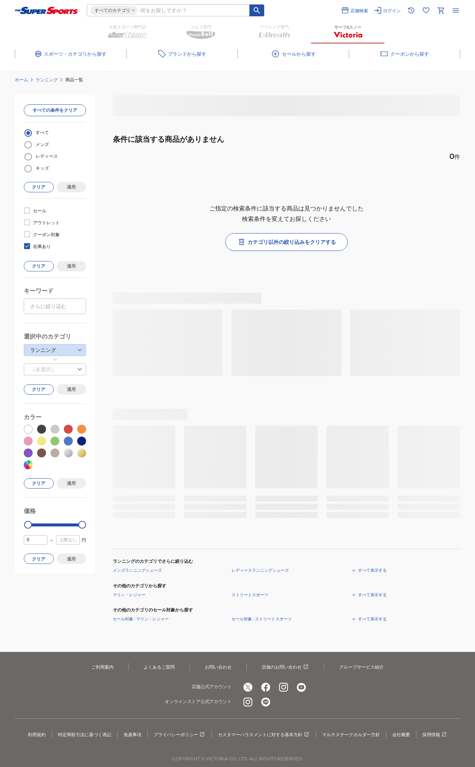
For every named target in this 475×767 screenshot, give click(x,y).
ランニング (47, 79)
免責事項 (132, 734)
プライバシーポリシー (180, 734)
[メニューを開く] (455, 10)
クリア (38, 187)
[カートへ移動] (440, 10)
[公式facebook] (265, 687)
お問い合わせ (218, 667)
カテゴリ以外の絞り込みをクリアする (286, 242)
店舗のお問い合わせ (285, 667)
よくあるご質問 (159, 667)
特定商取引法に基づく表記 (84, 734)
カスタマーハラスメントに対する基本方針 (264, 734)
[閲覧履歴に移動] (411, 10)
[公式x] (247, 687)
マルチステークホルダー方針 (351, 734)
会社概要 (401, 734)
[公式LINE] (265, 702)
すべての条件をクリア (55, 110)
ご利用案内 (102, 667)
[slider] (28, 525)
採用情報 (435, 734)
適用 (71, 187)
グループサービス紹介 (361, 667)
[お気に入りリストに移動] (426, 10)
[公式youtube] (301, 687)
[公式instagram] (283, 687)
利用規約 (37, 734)
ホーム (21, 79)
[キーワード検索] (256, 10)
